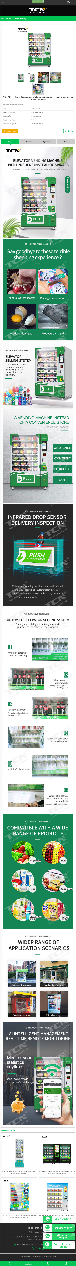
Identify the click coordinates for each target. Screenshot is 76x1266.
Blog (54, 1256)
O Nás (23, 1237)
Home (11, 1237)
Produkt (17, 1237)
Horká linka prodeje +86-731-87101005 (30, 1244)
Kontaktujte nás (10, 131)
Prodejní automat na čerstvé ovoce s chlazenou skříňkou (56, 1215)
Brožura (71, 131)
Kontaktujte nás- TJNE (35, 1239)
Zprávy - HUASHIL (33, 1237)
